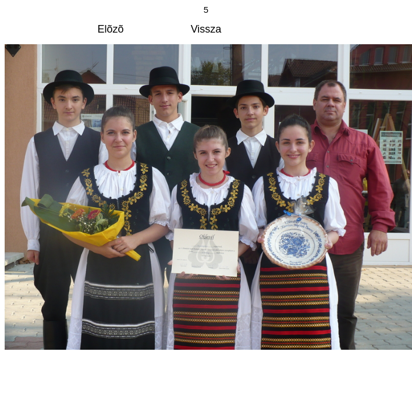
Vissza (206, 29)
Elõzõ (111, 29)
